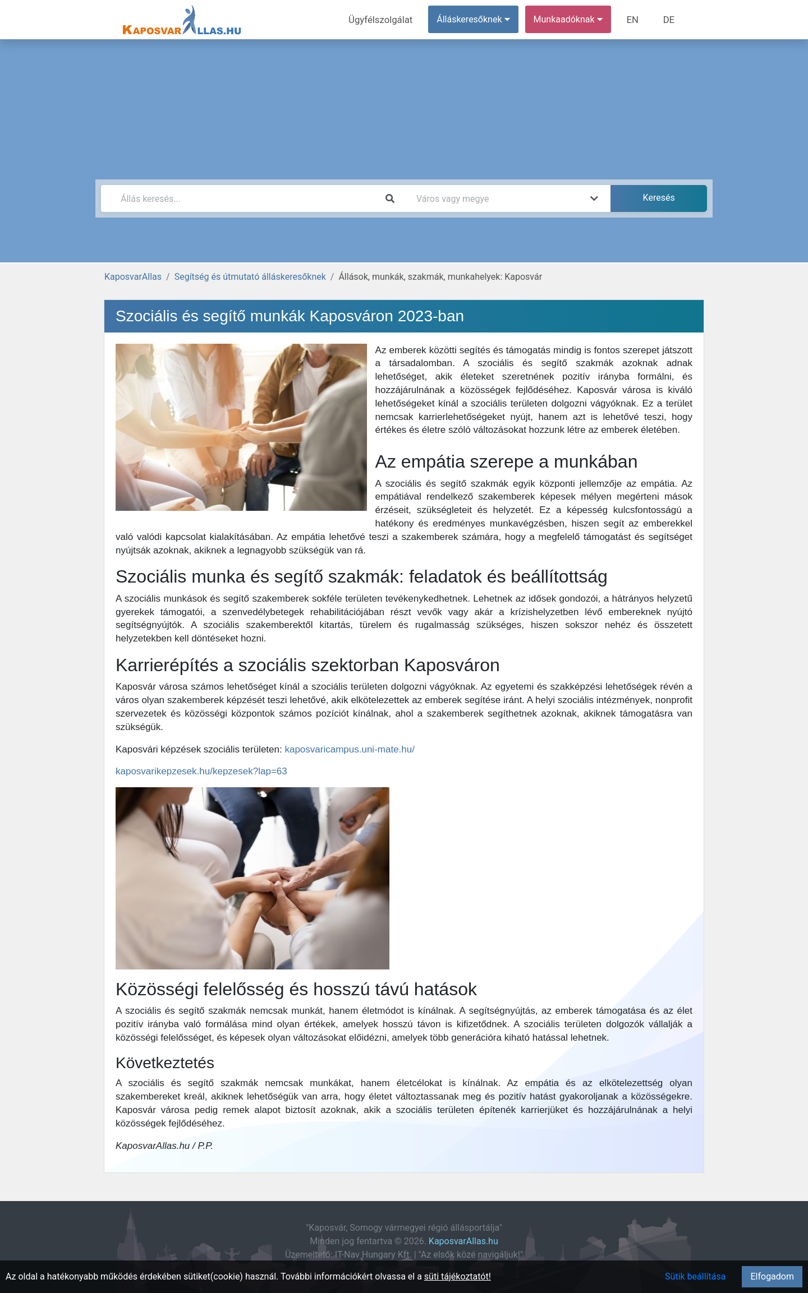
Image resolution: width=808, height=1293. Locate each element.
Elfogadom (772, 1276)
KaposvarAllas (133, 276)
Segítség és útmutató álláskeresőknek (250, 276)
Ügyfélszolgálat (385, 19)
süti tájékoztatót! (457, 1276)
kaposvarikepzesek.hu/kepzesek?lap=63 (201, 771)
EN (635, 19)
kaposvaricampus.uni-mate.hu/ (349, 749)
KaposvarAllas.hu (463, 1241)
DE (669, 19)
